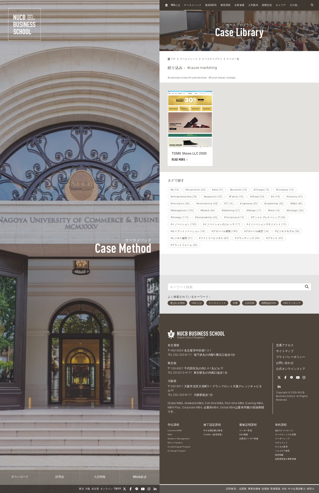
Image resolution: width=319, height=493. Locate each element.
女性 (284, 489)
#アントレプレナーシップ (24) (268, 217)
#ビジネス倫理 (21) (181, 238)
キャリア (281, 5)
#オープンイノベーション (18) (187, 231)
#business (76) (238, 189)
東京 (81, 489)
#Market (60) (207, 210)
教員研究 (211, 5)
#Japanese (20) (249, 203)
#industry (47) (294, 196)
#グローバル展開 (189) (225, 231)
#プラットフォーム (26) (184, 245)
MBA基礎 (243, 434)
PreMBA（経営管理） (213, 434)
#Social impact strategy (222, 77)
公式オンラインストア (290, 368)
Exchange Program (177, 451)
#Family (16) (236, 196)
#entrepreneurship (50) (183, 196)
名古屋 (95, 489)
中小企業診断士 (296, 489)
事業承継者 (254, 489)
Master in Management (179, 438)
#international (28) (207, 203)
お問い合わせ (285, 362)
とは (175, 5)
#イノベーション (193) (183, 224)
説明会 (59, 477)
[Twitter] (124, 489)
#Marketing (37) (231, 210)
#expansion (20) (213, 196)
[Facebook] (131, 489)
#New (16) (274, 210)
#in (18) (275, 196)
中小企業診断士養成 (212, 430)
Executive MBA (175, 430)
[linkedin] (155, 489)
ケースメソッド (192, 5)
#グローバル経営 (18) (256, 231)
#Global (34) (257, 196)
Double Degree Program (179, 447)
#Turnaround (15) (234, 217)
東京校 (172, 363)
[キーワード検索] (235, 286)
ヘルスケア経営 (282, 451)
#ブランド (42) (274, 238)
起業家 (243, 489)
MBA (170, 434)
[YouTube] (143, 489)
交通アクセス (285, 345)
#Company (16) (285, 189)
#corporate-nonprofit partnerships (187, 77)
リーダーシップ (282, 438)
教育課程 (226, 5)
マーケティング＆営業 (285, 434)
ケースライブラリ (212, 59)
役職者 (265, 489)
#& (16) (174, 189)
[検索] (307, 286)
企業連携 (239, 5)
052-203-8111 (182, 354)
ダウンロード (20, 477)
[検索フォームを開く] (312, 5)
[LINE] (137, 489)
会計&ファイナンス (284, 430)
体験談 (139, 477)
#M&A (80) (296, 203)
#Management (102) (182, 210)
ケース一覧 (233, 59)
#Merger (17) (253, 210)
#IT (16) (228, 203)
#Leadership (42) (274, 203)
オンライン (106, 489)
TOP (171, 59)
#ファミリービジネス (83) (213, 238)
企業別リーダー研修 (248, 438)
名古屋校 (173, 345)
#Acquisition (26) (195, 189)
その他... (294, 5)
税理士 (310, 489)
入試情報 (99, 477)
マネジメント (281, 443)
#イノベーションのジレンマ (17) (221, 224)
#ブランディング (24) (247, 238)
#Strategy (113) (179, 217)
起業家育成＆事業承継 (285, 459)
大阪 (87, 489)
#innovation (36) (180, 203)
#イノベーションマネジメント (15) (266, 224)
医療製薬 (275, 489)
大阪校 (172, 381)
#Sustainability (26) (206, 217)
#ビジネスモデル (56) (287, 231)
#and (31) (217, 189)
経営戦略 (279, 455)
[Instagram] (149, 489)
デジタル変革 (281, 447)
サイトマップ (285, 351)
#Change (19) (261, 189)
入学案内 (253, 5)
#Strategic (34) (295, 210)
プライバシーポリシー (290, 357)
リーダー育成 (245, 430)
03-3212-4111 (182, 372)
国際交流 (267, 5)
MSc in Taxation (175, 443)
